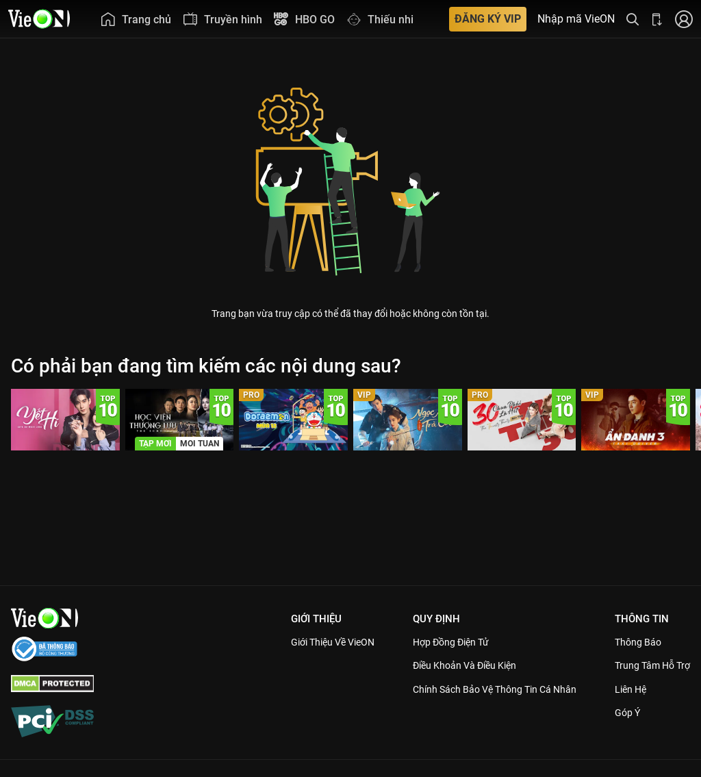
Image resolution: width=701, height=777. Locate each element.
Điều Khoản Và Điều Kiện (448, 665)
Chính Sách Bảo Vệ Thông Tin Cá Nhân (481, 689)
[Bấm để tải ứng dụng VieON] (657, 19)
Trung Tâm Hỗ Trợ (649, 665)
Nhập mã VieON (576, 19)
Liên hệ (625, 689)
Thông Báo (632, 642)
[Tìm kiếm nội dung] (632, 19)
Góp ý (621, 712)
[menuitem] (135, 19)
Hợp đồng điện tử (434, 642)
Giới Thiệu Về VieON (307, 642)
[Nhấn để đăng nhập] (684, 19)
